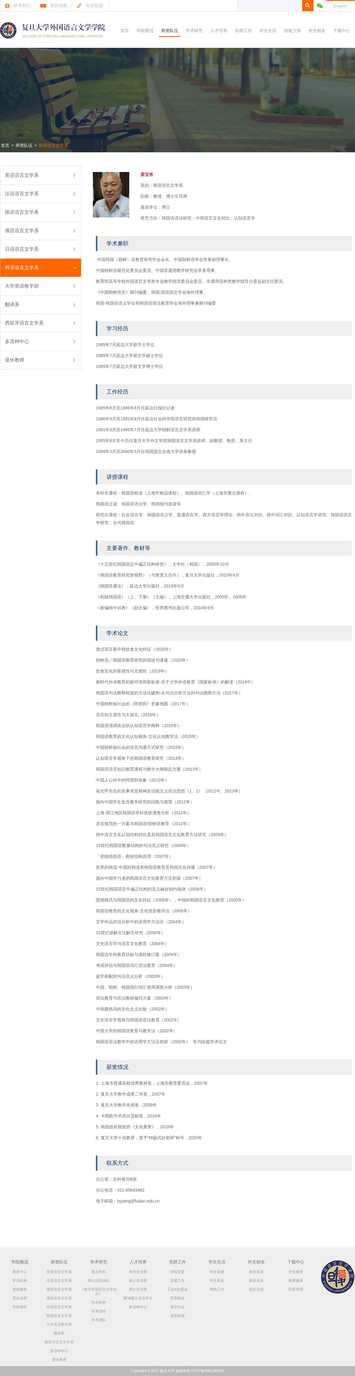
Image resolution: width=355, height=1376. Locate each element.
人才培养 (218, 30)
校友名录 (256, 1280)
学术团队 (98, 1320)
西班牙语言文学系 (24, 323)
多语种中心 (17, 341)
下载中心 (341, 30)
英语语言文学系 (22, 175)
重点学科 (98, 1272)
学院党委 (177, 1272)
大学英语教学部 (22, 286)
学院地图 (53, 5)
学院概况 (145, 30)
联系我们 (18, 5)
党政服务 (19, 1289)
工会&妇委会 (177, 1289)
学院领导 (19, 1307)
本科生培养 (138, 1272)
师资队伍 (169, 30)
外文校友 (317, 30)
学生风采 (217, 1280)
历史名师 (19, 1298)
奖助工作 (217, 1289)
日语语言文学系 (22, 249)
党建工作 (177, 1280)
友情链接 (89, 5)
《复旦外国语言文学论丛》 (98, 1291)
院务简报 (296, 1289)
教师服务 (296, 1280)
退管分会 (177, 1307)
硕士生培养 (138, 1280)
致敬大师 (292, 30)
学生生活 (267, 30)
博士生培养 (138, 1289)
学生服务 (296, 1272)
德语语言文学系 (22, 212)
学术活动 (98, 1311)
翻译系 (12, 304)
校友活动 (256, 1289)
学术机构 (19, 1280)
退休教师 (14, 359)
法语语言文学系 (22, 193)
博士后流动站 (99, 1280)
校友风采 (256, 1272)
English (340, 6)
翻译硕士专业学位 (138, 1298)
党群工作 (243, 30)
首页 (124, 30)
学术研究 (194, 30)
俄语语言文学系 (22, 230)
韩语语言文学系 (53, 145)
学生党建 (217, 1272)
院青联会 (177, 1298)
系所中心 (19, 1272)
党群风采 (177, 1316)
